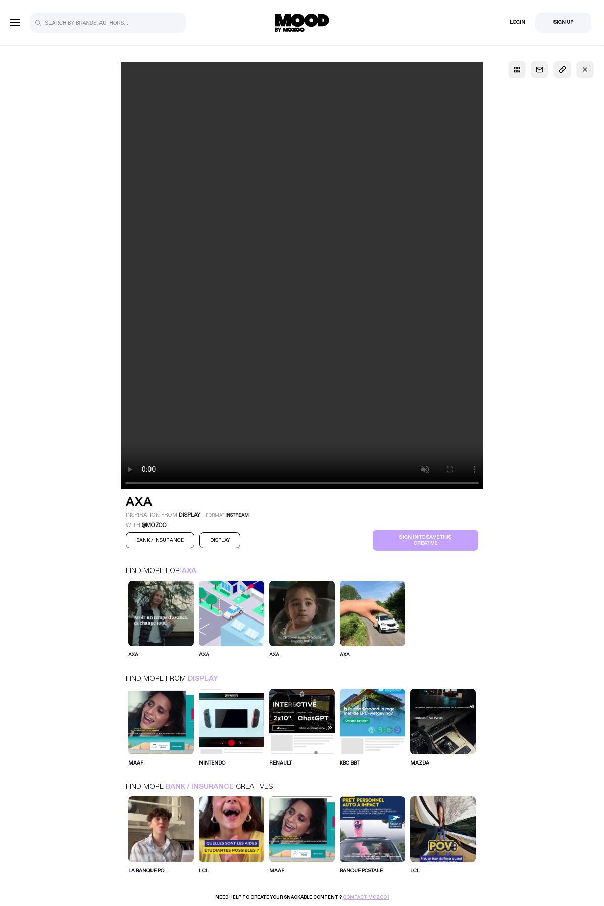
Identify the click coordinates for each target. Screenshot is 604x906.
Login (517, 22)
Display (203, 678)
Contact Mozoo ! (366, 897)
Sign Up (563, 22)
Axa (189, 571)
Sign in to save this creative (425, 540)
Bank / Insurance (200, 786)
